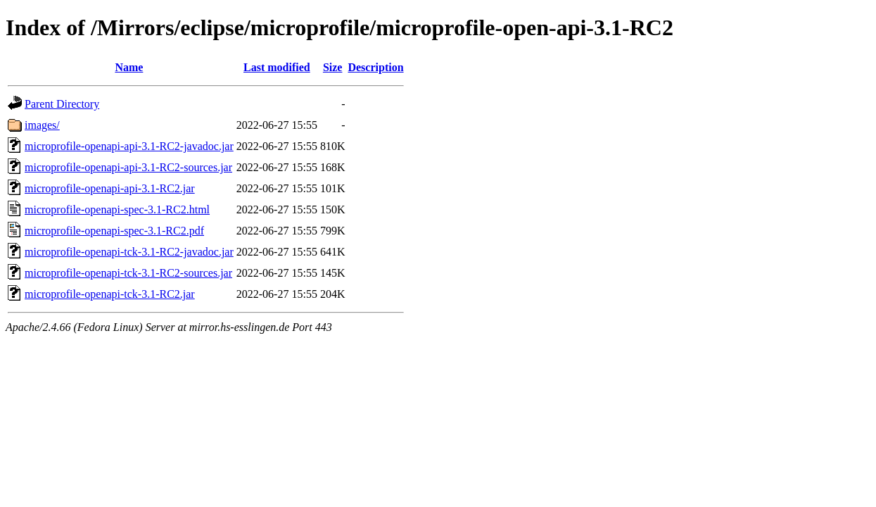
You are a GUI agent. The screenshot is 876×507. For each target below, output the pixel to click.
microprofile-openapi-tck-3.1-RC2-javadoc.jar (129, 252)
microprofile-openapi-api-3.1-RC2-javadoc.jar (129, 146)
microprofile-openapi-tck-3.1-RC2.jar (110, 294)
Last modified (276, 67)
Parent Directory (62, 104)
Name (129, 67)
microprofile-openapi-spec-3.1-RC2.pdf (114, 231)
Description (375, 67)
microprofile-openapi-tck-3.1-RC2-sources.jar (128, 273)
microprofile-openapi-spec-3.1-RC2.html (117, 209)
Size (333, 67)
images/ (42, 125)
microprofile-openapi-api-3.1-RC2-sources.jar (128, 167)
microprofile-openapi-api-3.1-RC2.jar (110, 188)
